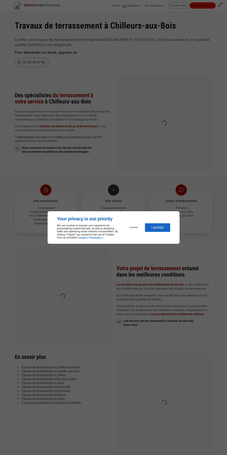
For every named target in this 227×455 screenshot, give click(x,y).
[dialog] (114, 227)
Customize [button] (133, 227)
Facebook (95, 237)
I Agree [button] (157, 227)
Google (82, 237)
